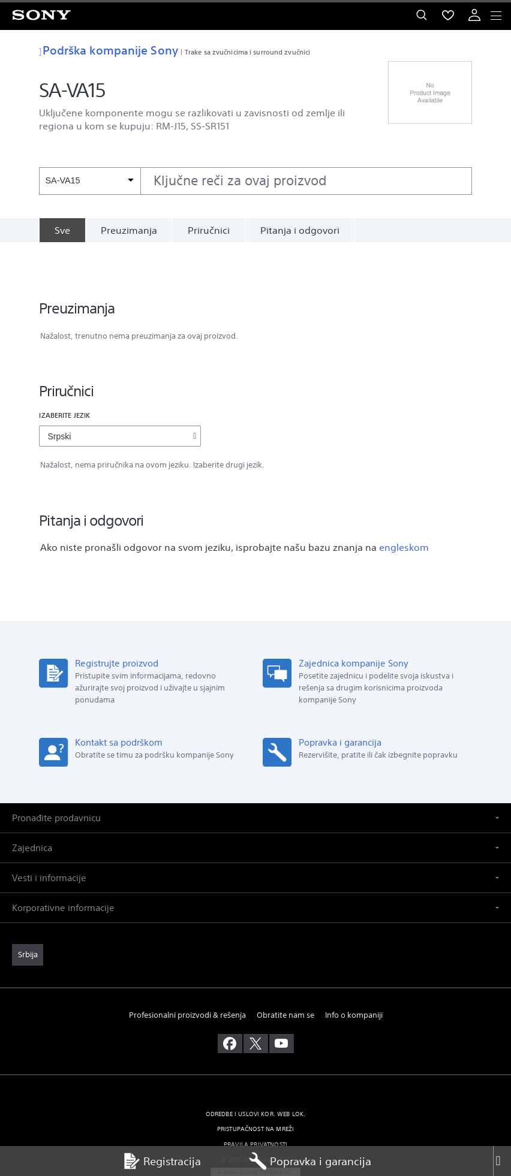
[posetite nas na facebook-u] (230, 1005)
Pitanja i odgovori (299, 230)
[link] (27, 916)
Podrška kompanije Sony (108, 50)
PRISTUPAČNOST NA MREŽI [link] (255, 1090)
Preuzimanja (129, 230)
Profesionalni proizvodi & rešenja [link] (187, 977)
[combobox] (255, 181)
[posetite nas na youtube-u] (281, 1005)
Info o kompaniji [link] (354, 977)
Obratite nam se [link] (285, 977)
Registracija (161, 1161)
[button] (255, 779)
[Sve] (62, 230)
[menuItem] (448, 15)
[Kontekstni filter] (89, 180)
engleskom (404, 509)
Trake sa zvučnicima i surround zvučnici (247, 51)
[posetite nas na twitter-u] (256, 1005)
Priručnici (209, 230)
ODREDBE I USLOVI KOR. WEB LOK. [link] (256, 1075)
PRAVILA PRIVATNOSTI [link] (255, 1105)
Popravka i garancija (310, 1161)
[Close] (502, 1161)
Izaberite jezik (64, 376)
